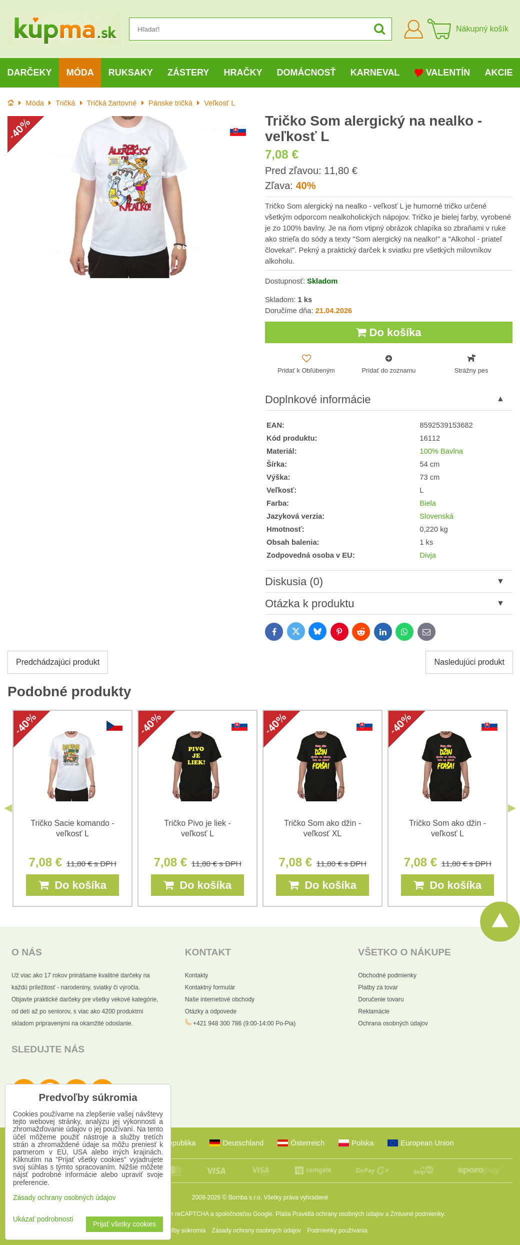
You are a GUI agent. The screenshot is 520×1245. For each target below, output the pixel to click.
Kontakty (196, 975)
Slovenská (437, 516)
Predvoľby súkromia (179, 1230)
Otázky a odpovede (210, 1011)
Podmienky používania (337, 1230)
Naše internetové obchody (219, 999)
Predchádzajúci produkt (58, 662)
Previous (8, 808)
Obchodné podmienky (387, 975)
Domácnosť (306, 73)
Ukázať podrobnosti (43, 1219)
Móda (80, 73)
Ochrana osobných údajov (393, 1023)
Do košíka (388, 332)
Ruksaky (130, 73)
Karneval (375, 73)
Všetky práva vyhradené (296, 1197)
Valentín (442, 73)
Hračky (243, 73)
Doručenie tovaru (381, 999)
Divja (428, 555)
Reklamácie (374, 1011)
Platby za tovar (378, 987)
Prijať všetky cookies (124, 1224)
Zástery (188, 73)
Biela (428, 503)
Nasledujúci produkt (469, 662)
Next (512, 808)
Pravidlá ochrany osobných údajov (338, 1213)
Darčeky (30, 73)
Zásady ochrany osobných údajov (256, 1230)
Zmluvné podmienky (417, 1213)
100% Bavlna (441, 451)
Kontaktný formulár (210, 987)
